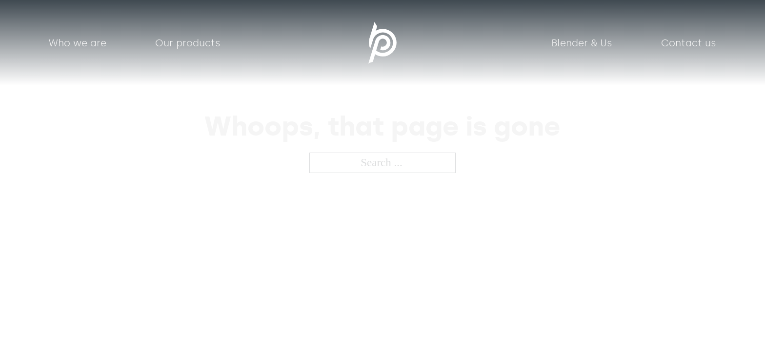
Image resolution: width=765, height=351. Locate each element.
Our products (188, 43)
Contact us (688, 43)
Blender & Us (581, 43)
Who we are (77, 43)
